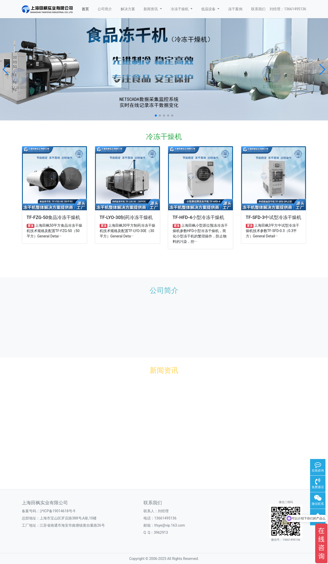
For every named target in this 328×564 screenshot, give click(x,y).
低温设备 (210, 9)
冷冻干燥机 (182, 9)
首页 (85, 9)
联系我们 (258, 9)
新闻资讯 (153, 9)
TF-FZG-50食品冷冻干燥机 (53, 217)
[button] (6, 69)
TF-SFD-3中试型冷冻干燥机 (274, 216)
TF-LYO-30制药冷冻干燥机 (126, 217)
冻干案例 (235, 9)
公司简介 (105, 9)
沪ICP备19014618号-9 (57, 511)
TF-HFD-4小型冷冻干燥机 (198, 217)
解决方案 (128, 9)
